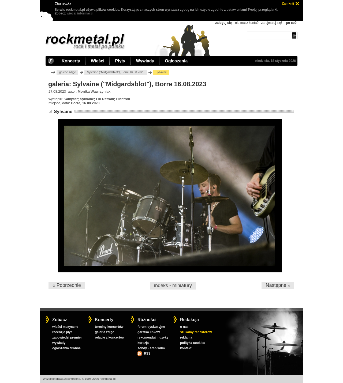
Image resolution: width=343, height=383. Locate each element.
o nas (184, 327)
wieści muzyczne (65, 327)
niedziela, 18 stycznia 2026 (275, 61)
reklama (186, 337)
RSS (147, 353)
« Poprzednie (67, 285)
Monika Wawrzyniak (94, 91)
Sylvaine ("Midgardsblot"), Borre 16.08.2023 (115, 72)
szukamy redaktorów (196, 332)
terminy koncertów (109, 327)
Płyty (120, 61)
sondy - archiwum (151, 348)
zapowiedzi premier (67, 337)
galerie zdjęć (67, 72)
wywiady (58, 343)
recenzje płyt (62, 332)
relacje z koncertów (110, 337)
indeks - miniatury (173, 285)
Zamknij (288, 3)
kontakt (186, 348)
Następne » (278, 285)
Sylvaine (63, 111)
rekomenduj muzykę (152, 337)
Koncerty (71, 61)
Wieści (97, 61)
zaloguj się (223, 23)
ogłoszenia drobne (66, 348)
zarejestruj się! (271, 23)
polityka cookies (192, 343)
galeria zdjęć (104, 332)
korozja (143, 343)
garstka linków (148, 332)
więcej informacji (80, 13)
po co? (291, 23)
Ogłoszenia (176, 61)
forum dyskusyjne (151, 327)
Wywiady (145, 61)
